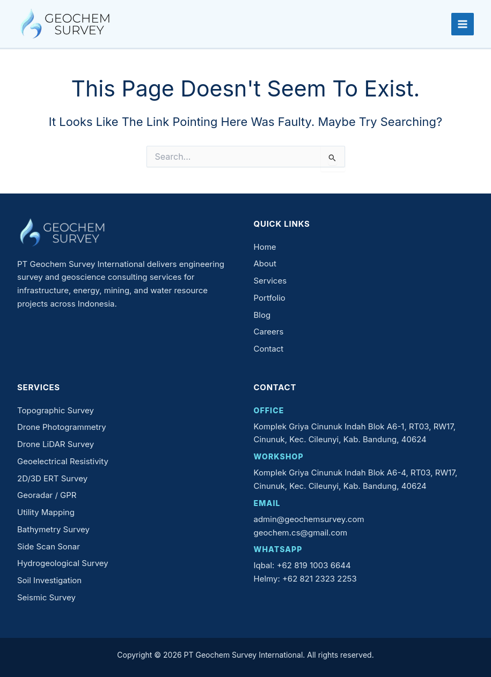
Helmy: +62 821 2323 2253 (305, 579)
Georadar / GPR (47, 495)
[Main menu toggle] (462, 24)
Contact (269, 349)
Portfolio (269, 298)
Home (265, 247)
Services (270, 281)
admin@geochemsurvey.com (309, 519)
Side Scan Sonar (48, 546)
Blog (262, 315)
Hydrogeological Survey (62, 563)
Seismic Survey (46, 597)
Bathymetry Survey (53, 529)
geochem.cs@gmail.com (301, 532)
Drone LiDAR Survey (55, 444)
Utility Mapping (46, 512)
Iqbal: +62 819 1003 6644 (302, 565)
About (265, 263)
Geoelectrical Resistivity (62, 461)
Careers (269, 331)
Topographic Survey (55, 410)
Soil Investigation (49, 580)
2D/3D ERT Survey (52, 478)
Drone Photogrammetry (61, 427)
